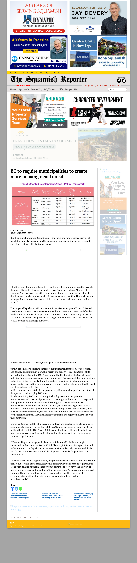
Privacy (26, 553)
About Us (12, 553)
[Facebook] (12, 490)
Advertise (19, 553)
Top (12, 557)
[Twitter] (16, 490)
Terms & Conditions (35, 553)
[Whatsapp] (20, 490)
